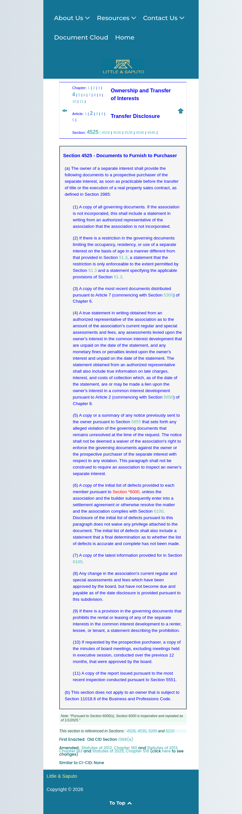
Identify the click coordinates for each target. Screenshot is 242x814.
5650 (168, 397)
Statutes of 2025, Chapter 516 (120, 751)
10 (74, 101)
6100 (158, 511)
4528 (106, 132)
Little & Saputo (62, 776)
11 (82, 101)
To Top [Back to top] (121, 803)
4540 (140, 132)
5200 (152, 731)
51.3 (123, 257)
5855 (136, 421)
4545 (151, 132)
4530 (117, 132)
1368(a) (126, 739)
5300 (168, 295)
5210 (170, 731)
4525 (92, 132)
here (166, 751)
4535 (129, 132)
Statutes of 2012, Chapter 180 (109, 747)
